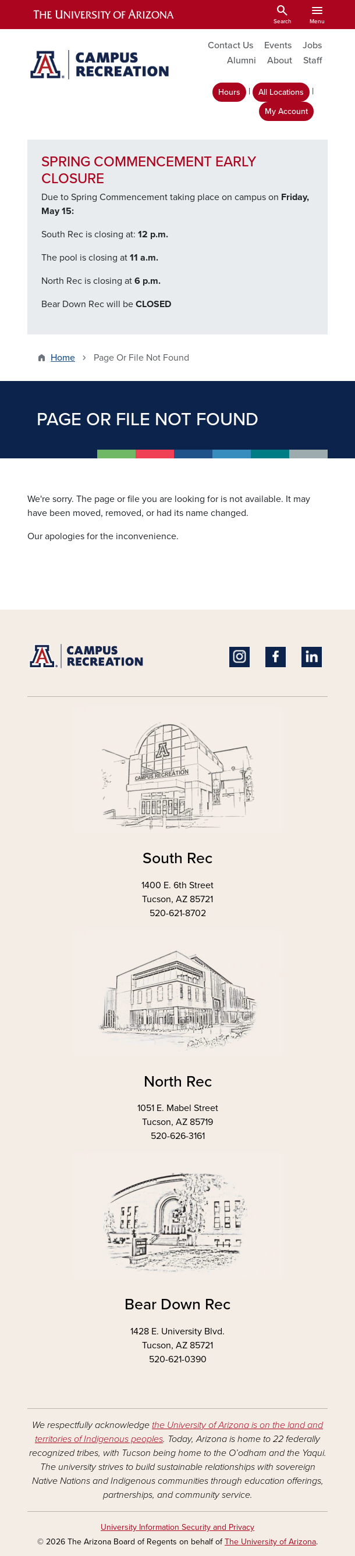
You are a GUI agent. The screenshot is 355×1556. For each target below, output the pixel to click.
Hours (229, 92)
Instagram (239, 657)
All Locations (281, 92)
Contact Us (230, 45)
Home (63, 358)
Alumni (241, 60)
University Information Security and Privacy (177, 1527)
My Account (286, 111)
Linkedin (311, 657)
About (279, 60)
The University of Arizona (270, 1542)
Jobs (312, 45)
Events (278, 45)
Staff (312, 60)
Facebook (275, 657)
